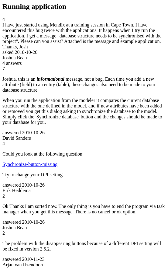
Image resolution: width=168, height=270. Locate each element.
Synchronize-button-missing (29, 164)
